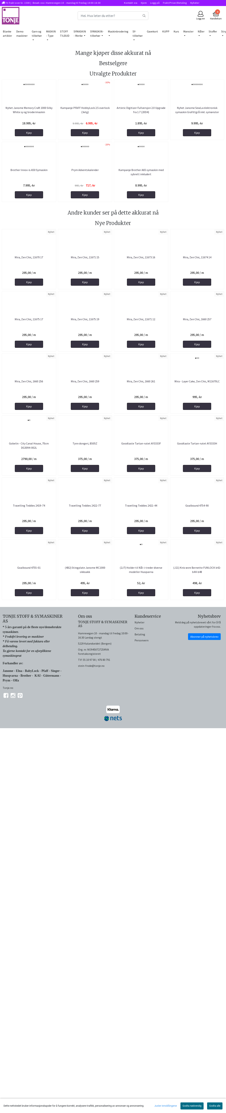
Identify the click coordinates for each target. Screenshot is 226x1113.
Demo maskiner (22, 33)
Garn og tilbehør (37, 33)
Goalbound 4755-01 (29, 953)
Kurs (176, 31)
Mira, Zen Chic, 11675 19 (85, 512)
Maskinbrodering (118, 31)
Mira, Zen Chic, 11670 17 (29, 402)
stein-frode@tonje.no (91, 1051)
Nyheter (194, 2)
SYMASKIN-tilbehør (97, 33)
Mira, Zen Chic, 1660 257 (197, 512)
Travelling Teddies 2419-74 (29, 843)
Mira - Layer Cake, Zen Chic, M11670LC (197, 622)
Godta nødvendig (192, 1105)
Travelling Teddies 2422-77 (85, 843)
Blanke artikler (7, 33)
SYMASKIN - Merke (80, 33)
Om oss (139, 1014)
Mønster (188, 31)
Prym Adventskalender (85, 266)
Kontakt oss (130, 2)
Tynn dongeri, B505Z (85, 733)
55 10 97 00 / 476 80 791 (96, 1045)
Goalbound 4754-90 (197, 843)
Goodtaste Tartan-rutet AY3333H (197, 733)
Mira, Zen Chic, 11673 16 (141, 402)
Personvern (141, 1026)
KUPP (165, 31)
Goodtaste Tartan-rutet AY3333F (141, 733)
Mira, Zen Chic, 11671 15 (85, 402)
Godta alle (214, 1105)
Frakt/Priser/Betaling (175, 2)
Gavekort (152, 31)
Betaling (140, 1020)
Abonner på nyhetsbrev (204, 1022)
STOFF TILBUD (64, 33)
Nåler (201, 31)
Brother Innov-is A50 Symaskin (28, 266)
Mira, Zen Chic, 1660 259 (85, 622)
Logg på (154, 2)
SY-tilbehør (138, 33)
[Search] (113, 15)
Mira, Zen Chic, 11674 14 (197, 402)
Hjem (144, 2)
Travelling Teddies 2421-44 (141, 843)
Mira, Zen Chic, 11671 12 (141, 512)
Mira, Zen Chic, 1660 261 (141, 622)
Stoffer (213, 31)
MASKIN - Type (51, 33)
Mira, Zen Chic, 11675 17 (29, 512)
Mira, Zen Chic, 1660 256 (29, 622)
